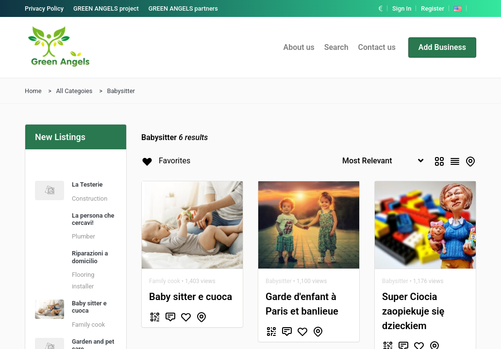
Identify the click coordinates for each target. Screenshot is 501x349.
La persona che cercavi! (93, 219)
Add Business (442, 47)
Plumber (83, 236)
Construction (89, 198)
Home (33, 91)
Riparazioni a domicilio (90, 257)
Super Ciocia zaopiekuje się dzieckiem (413, 311)
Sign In (401, 8)
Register (432, 8)
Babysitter (120, 91)
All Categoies (74, 91)
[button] (381, 8)
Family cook (88, 324)
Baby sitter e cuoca (190, 296)
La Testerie (87, 184)
